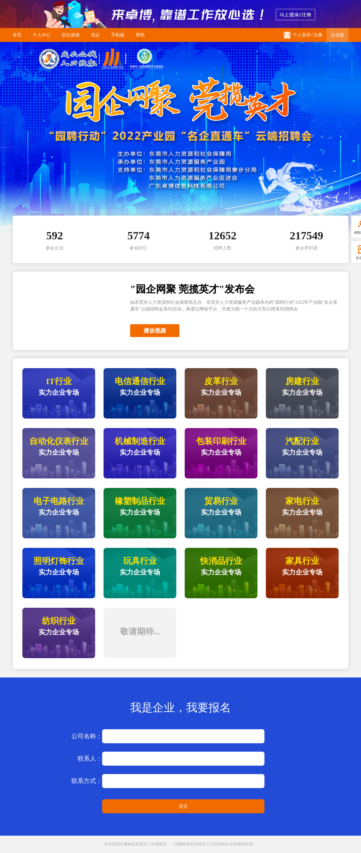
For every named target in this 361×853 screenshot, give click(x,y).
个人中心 (42, 34)
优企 (95, 34)
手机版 (118, 34)
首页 (17, 34)
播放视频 (155, 331)
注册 (317, 34)
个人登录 (297, 35)
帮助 (140, 34)
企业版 (337, 34)
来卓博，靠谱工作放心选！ (180, 14)
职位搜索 (71, 34)
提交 (183, 806)
